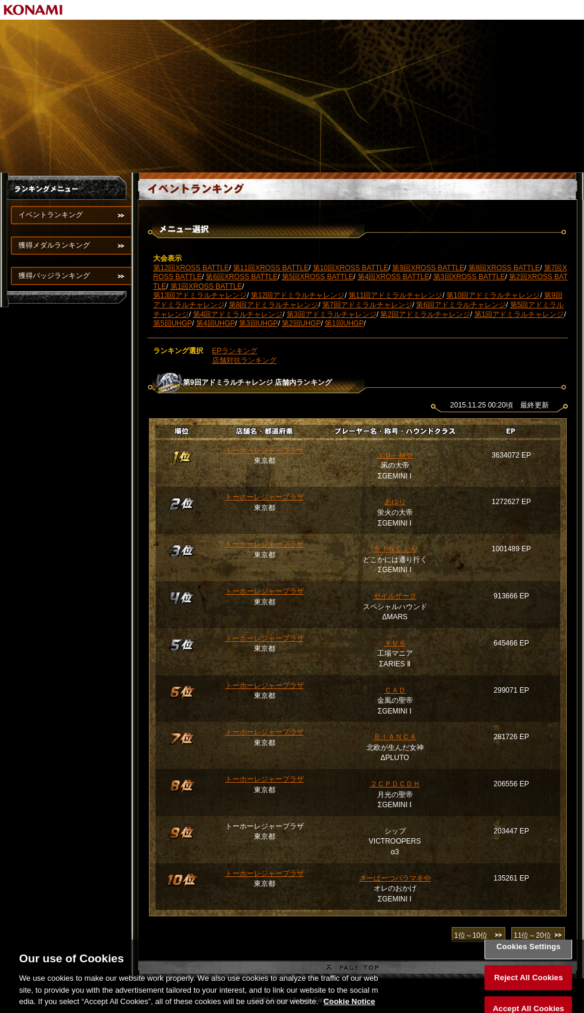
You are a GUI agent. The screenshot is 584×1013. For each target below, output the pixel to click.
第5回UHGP (172, 323)
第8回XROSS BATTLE (504, 268)
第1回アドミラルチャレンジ (519, 314)
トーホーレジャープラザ (264, 450)
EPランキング (234, 351)
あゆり (395, 502)
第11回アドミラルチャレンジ (395, 295)
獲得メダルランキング (54, 245)
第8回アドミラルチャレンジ (274, 305)
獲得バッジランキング (54, 275)
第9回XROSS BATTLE (428, 268)
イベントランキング (50, 215)
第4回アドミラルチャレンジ (238, 314)
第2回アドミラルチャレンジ (425, 314)
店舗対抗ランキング (244, 360)
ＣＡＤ (395, 690)
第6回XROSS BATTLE (241, 277)
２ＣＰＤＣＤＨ (395, 784)
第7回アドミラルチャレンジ (367, 305)
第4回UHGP (215, 323)
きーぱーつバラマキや (395, 878)
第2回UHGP (301, 323)
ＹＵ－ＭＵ (395, 455)
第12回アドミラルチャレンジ (297, 295)
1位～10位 (470, 935)
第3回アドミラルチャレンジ (332, 314)
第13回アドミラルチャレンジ (200, 295)
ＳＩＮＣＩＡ (395, 549)
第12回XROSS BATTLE (191, 268)
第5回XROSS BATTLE (317, 277)
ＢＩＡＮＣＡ (395, 737)
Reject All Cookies (528, 991)
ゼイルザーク (395, 596)
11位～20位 (532, 935)
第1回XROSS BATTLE (206, 286)
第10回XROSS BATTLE (351, 268)
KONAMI (33, 10)
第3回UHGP (258, 323)
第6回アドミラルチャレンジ (461, 305)
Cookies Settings (528, 960)
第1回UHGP (344, 323)
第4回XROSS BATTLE (393, 277)
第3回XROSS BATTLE (469, 277)
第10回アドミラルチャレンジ (493, 295)
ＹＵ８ (395, 643)
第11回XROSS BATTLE (271, 268)
